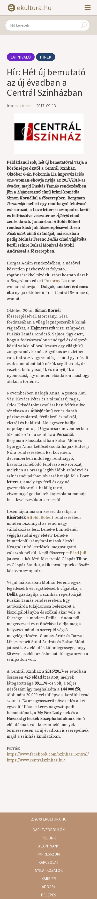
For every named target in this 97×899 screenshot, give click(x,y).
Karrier (48, 878)
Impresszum (48, 854)
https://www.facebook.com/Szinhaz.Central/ (48, 754)
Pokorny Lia (55, 280)
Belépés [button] (48, 895)
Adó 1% (48, 886)
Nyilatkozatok (49, 870)
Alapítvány (48, 846)
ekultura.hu (24, 106)
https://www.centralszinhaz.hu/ (36, 760)
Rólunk (48, 838)
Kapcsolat (48, 862)
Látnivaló (21, 57)
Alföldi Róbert (40, 517)
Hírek (45, 57)
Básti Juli (78, 553)
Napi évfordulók (49, 829)
